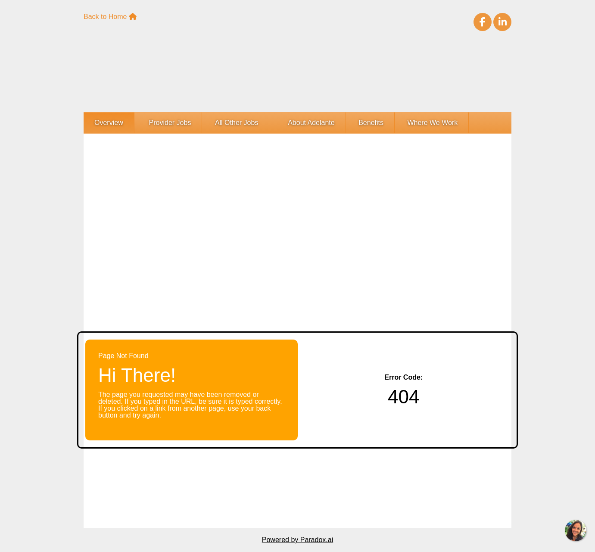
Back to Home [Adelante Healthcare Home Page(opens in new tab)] (110, 16)
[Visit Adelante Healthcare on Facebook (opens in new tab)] (483, 22)
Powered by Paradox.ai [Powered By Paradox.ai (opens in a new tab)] (297, 539)
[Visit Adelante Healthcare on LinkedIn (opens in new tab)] (502, 22)
